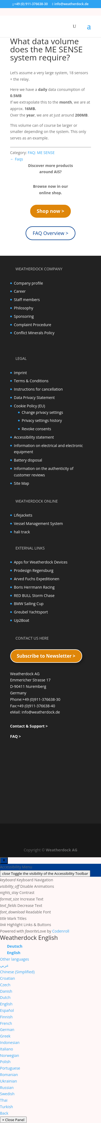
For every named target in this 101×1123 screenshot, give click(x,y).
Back (4, 1113)
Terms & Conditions (31, 380)
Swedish (7, 1093)
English (6, 1003)
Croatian (7, 978)
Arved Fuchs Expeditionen (37, 578)
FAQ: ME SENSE (41, 152)
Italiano (6, 1049)
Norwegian (9, 1055)
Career (20, 291)
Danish (6, 991)
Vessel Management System (38, 523)
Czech (5, 984)
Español (7, 1010)
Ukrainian (8, 1081)
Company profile (28, 283)
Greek (5, 1036)
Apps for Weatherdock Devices (41, 562)
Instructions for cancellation (38, 389)
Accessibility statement (34, 437)
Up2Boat (21, 620)
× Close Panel (13, 1119)
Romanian (9, 1074)
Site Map (21, 483)
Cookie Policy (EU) (29, 405)
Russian (6, 1087)
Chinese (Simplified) (17, 971)
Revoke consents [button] (36, 428)
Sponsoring (24, 316)
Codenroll (60, 931)
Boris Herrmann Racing (34, 587)
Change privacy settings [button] (42, 412)
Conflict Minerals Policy (34, 332)
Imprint (20, 372)
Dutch (5, 997)
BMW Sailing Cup (29, 603)
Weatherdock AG (61, 849)
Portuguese (10, 1068)
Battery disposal (28, 460)
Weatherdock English (29, 937)
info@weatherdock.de (41, 712)
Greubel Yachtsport (31, 612)
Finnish (6, 1016)
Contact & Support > (29, 726)
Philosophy (23, 307)
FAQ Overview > (50, 233)
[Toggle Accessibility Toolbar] (4, 860)
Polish (5, 1061)
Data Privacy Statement (34, 397)
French (6, 1023)
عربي (4, 965)
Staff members (27, 299)
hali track (22, 531)
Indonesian (10, 1042)
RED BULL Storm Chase (34, 595)
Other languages (14, 959)
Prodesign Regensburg (34, 570)
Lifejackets (23, 515)
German (7, 1029)
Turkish (6, 1106)
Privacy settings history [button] (42, 420)
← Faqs (16, 159)
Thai (4, 1100)
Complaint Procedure (32, 324)
